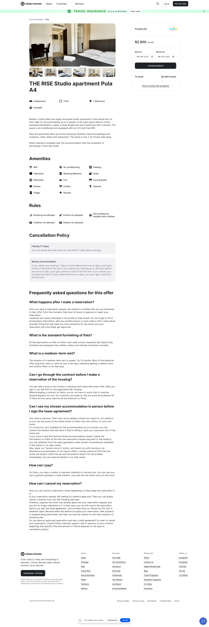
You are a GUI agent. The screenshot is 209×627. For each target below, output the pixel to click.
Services (79, 3)
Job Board (116, 584)
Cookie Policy (165, 601)
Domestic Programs (152, 579)
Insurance (116, 566)
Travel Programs (151, 575)
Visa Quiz (116, 571)
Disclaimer (151, 601)
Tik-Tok (182, 571)
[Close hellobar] (204, 11)
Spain (83, 557)
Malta (83, 579)
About (49, 3)
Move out (166, 55)
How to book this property (155, 86)
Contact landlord (155, 66)
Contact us (148, 562)
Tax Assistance (119, 562)
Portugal (84, 562)
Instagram (183, 557)
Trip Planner (117, 579)
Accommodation (36, 19)
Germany (85, 584)
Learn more (135, 11)
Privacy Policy (123, 601)
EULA (177, 601)
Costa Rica (86, 571)
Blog (146, 571)
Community (117, 575)
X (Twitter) (183, 575)
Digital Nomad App (152, 566)
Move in (145, 55)
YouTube (182, 566)
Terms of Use (138, 601)
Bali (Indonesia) (88, 575)
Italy (83, 566)
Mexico (84, 588)
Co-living (148, 584)
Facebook (183, 562)
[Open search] (157, 3)
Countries (62, 3)
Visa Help (116, 557)
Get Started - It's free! (33, 573)
